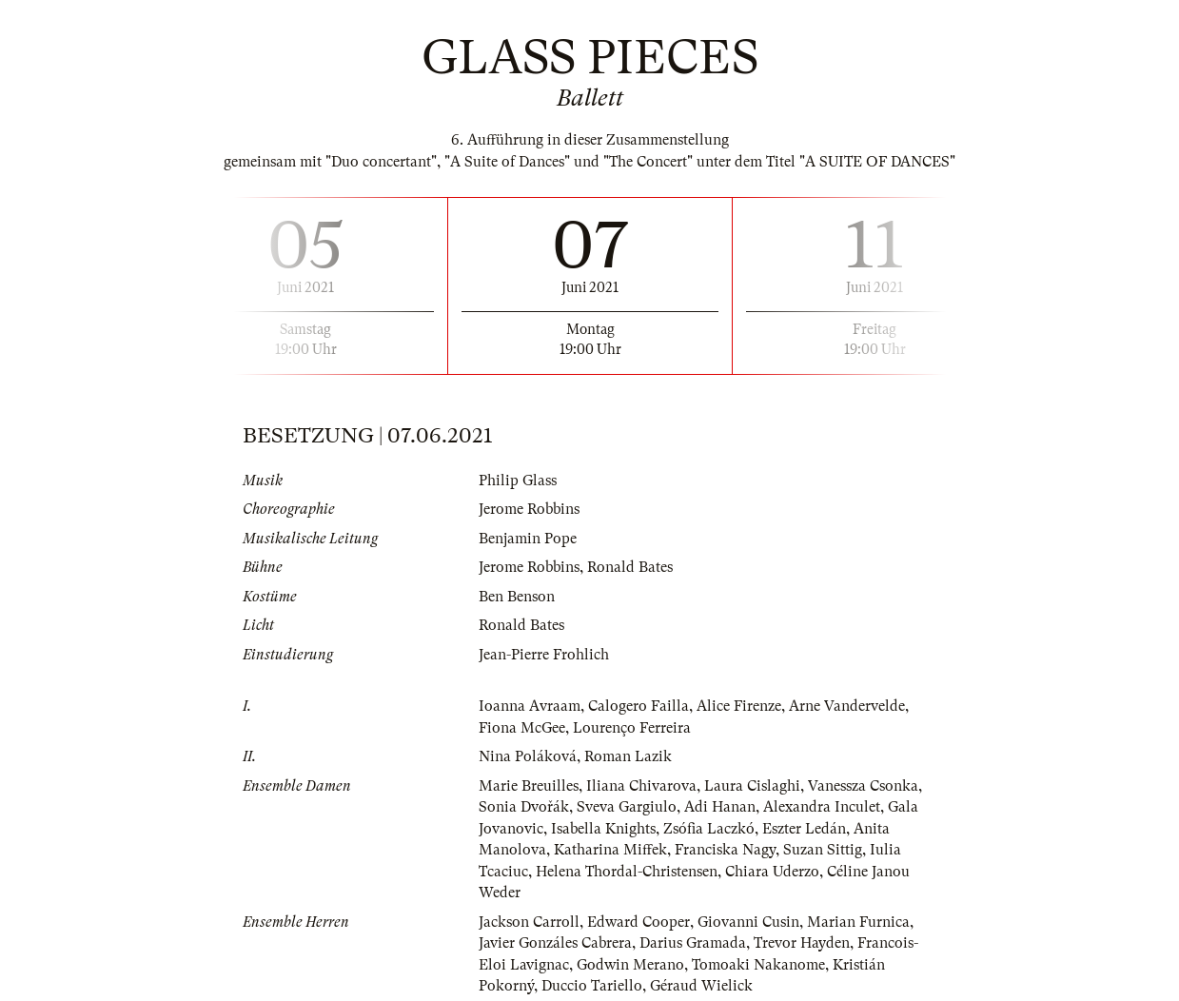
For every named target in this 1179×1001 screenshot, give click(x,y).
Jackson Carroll (529, 922)
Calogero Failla (638, 706)
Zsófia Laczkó (709, 828)
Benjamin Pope (528, 538)
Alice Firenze (739, 706)
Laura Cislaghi (752, 786)
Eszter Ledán (804, 828)
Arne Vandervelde (847, 706)
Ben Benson (517, 596)
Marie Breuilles (529, 786)
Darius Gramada (692, 943)
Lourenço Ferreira (632, 727)
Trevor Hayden (802, 943)
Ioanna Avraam (529, 706)
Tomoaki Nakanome (758, 964)
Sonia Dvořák (524, 806)
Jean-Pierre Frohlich (544, 654)
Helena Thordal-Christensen (626, 871)
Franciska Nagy (725, 849)
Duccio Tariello (591, 985)
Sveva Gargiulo (627, 806)
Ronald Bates (630, 567)
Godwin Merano (630, 964)
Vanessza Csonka (863, 786)
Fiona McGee (522, 727)
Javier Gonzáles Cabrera (555, 943)
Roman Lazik (628, 756)
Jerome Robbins (529, 509)
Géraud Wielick (701, 985)
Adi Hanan (720, 806)
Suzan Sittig (822, 849)
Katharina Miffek (610, 849)
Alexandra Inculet (821, 806)
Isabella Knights (603, 828)
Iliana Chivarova (641, 786)
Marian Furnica (858, 922)
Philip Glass (518, 480)
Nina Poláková (528, 756)
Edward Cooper (638, 922)
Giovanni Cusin (748, 922)
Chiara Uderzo (772, 871)
